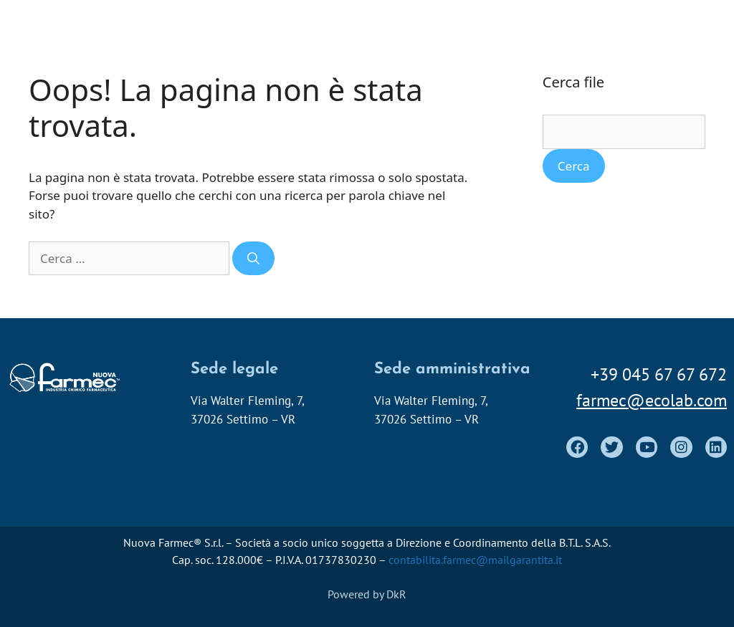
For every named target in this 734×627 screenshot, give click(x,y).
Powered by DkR (367, 594)
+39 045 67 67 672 (659, 374)
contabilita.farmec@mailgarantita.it (475, 559)
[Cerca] (253, 258)
